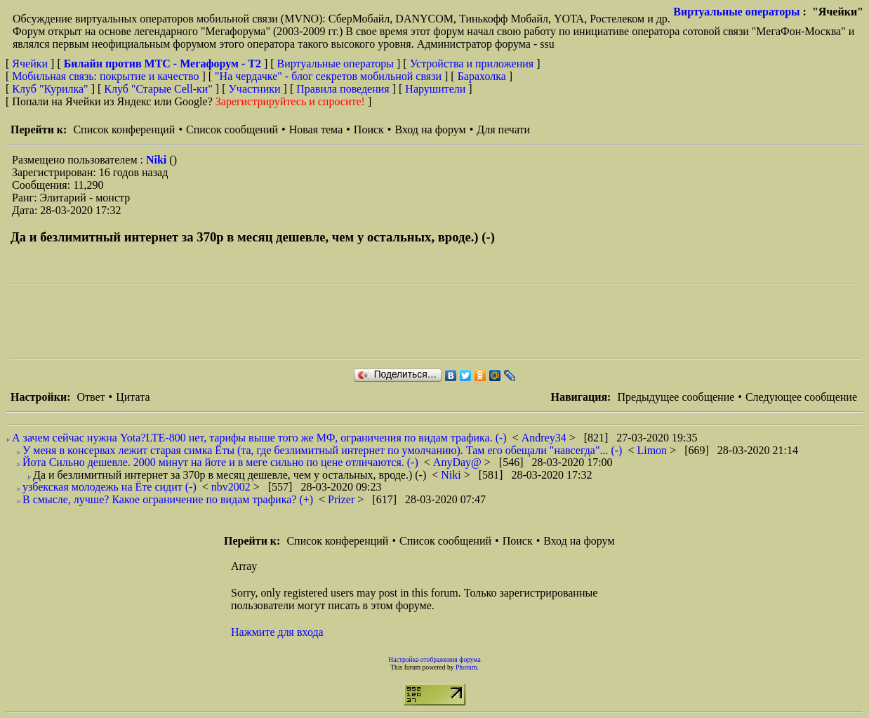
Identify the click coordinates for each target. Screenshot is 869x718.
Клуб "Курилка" (50, 89)
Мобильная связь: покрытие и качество (105, 76)
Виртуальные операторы (736, 12)
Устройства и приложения (472, 63)
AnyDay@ (458, 462)
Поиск (369, 129)
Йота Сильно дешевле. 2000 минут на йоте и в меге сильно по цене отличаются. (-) (220, 462)
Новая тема (316, 129)
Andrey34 (545, 438)
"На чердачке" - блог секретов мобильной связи (328, 76)
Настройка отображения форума (434, 659)
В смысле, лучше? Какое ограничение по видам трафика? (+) (167, 499)
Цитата (133, 397)
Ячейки (31, 63)
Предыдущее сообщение (675, 397)
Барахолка (482, 76)
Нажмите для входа (277, 632)
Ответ (91, 397)
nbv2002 (232, 487)
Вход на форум (429, 129)
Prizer (342, 499)
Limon (653, 450)
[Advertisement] (263, 321)
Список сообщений (232, 129)
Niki (157, 160)
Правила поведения (343, 89)
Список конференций (124, 129)
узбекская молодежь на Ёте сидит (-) (109, 487)
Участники (255, 89)
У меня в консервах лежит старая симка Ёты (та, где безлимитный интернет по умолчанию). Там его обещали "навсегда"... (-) (322, 450)
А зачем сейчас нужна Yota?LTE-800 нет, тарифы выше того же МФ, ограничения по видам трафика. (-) (259, 438)
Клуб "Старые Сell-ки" (158, 89)
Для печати (503, 129)
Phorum (466, 667)
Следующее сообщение (801, 397)
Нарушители (435, 89)
